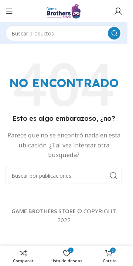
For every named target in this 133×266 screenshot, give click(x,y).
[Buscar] (64, 33)
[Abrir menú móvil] (9, 11)
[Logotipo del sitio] (63, 10)
